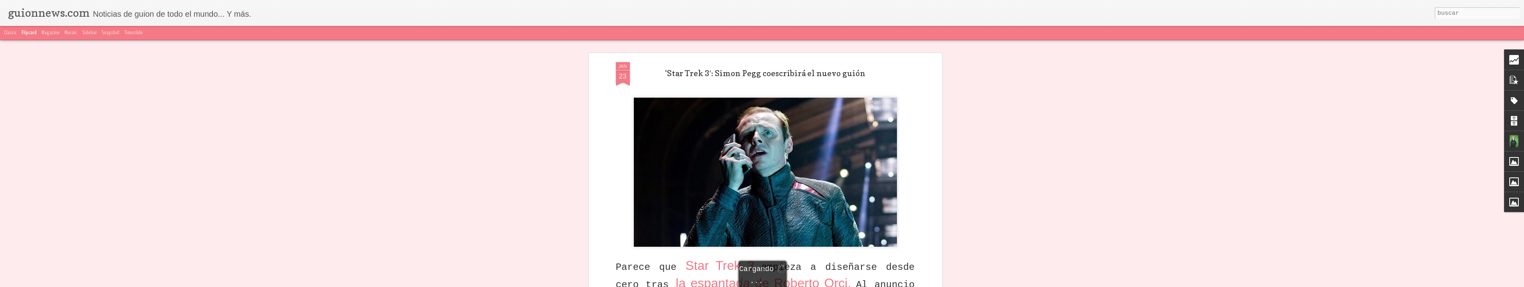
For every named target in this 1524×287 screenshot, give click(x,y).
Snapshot (111, 32)
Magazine (50, 32)
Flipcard (29, 32)
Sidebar (89, 32)
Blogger (920, 282)
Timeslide (133, 32)
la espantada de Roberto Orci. (766, 198)
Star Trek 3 (723, 180)
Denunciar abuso (949, 282)
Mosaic (71, 32)
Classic (10, 32)
